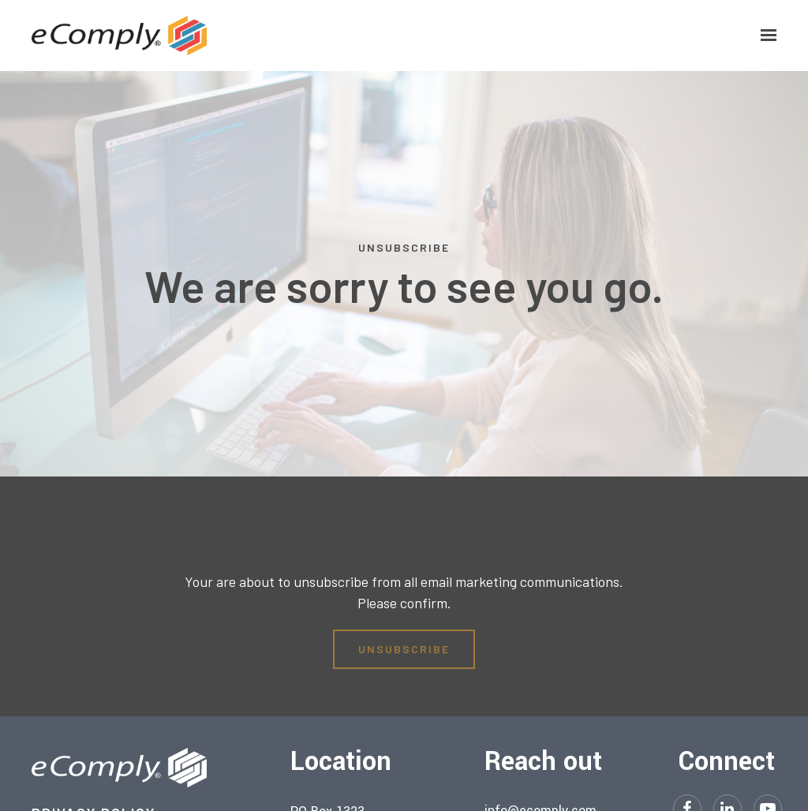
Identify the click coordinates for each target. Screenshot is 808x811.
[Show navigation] (764, 35)
